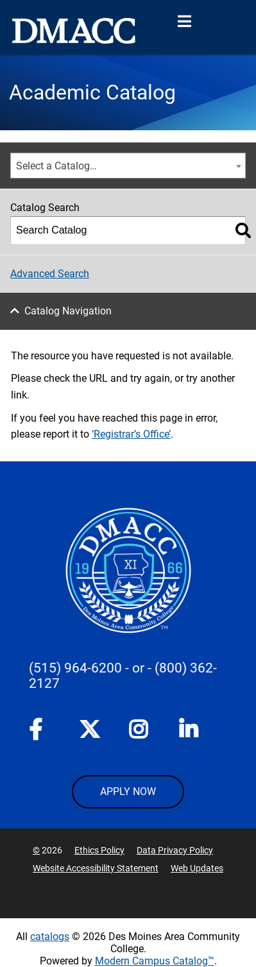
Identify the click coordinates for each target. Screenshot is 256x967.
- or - (138, 668)
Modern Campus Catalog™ (154, 961)
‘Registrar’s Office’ (131, 434)
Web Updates (197, 868)
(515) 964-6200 (75, 668)
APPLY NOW (128, 791)
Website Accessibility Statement (95, 868)
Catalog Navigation (68, 311)
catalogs (49, 936)
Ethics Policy (99, 850)
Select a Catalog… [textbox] (56, 166)
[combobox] (128, 165)
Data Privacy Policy (175, 850)
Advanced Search (49, 274)
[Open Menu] (184, 22)
